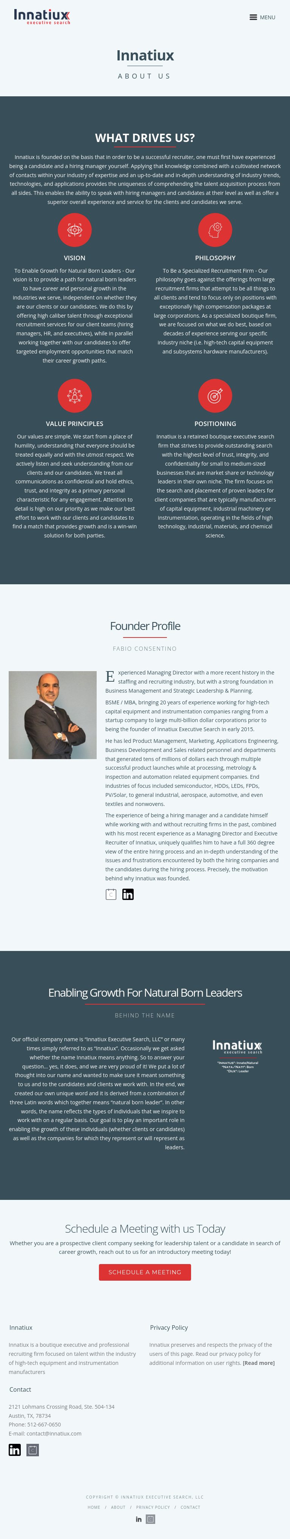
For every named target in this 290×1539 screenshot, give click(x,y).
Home (94, 1507)
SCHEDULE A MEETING (144, 1272)
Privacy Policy (153, 1507)
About (118, 1507)
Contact (191, 1507)
